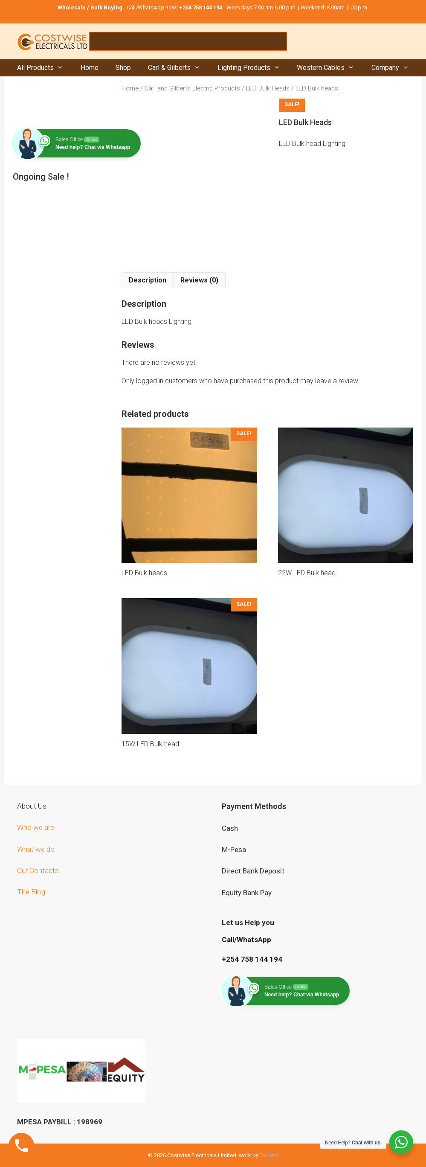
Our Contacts (38, 870)
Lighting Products (253, 67)
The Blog (31, 892)
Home (90, 68)
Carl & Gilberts (178, 67)
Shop (123, 68)
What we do (36, 849)
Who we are (36, 827)
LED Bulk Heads (268, 88)
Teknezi (269, 1155)
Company (394, 67)
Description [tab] (147, 280)
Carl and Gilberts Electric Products (192, 88)
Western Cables (330, 67)
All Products (44, 67)
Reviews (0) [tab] (199, 280)
